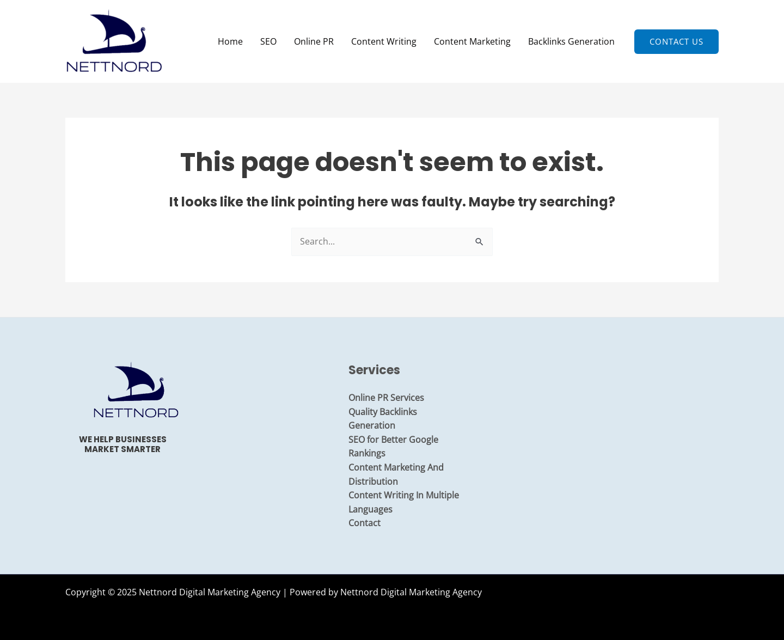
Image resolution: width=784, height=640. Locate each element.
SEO (268, 41)
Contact (364, 523)
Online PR (314, 41)
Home (230, 41)
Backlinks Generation (571, 41)
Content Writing (383, 41)
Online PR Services (386, 398)
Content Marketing (472, 41)
